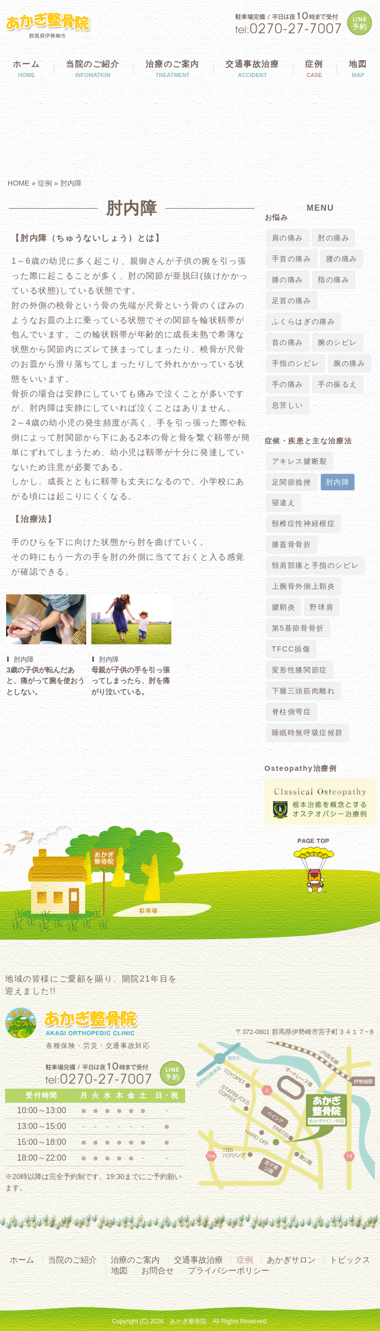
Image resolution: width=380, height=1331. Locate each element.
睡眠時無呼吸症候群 (307, 733)
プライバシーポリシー (228, 1270)
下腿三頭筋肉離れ (304, 691)
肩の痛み (287, 238)
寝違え (284, 502)
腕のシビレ (338, 342)
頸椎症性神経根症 (304, 523)
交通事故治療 (252, 69)
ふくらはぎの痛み (304, 321)
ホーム (26, 69)
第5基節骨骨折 (298, 628)
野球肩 (322, 607)
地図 (119, 1270)
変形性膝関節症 (299, 670)
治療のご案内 (172, 69)
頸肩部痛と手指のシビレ (316, 565)
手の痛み (287, 384)
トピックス (350, 1259)
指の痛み (333, 280)
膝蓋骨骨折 (292, 544)
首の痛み (287, 342)
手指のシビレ (296, 363)
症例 (314, 69)
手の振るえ (338, 384)
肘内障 (71, 183)
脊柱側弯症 (292, 712)
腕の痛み (349, 363)
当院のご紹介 (93, 69)
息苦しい (287, 405)
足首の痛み (292, 300)
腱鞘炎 (284, 607)
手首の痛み (292, 259)
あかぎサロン (291, 1259)
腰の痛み (342, 259)
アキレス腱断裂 (299, 461)
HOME (19, 183)
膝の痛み (287, 280)
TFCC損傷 (291, 649)
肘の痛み (333, 238)
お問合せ (157, 1270)
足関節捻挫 (292, 482)
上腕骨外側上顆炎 (304, 586)
